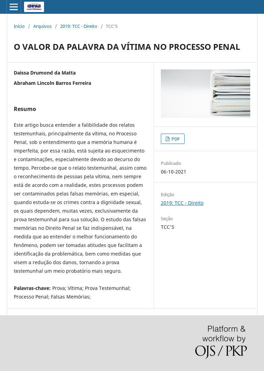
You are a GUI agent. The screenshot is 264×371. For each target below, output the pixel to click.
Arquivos (42, 26)
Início (19, 26)
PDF (175, 139)
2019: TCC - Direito (78, 26)
